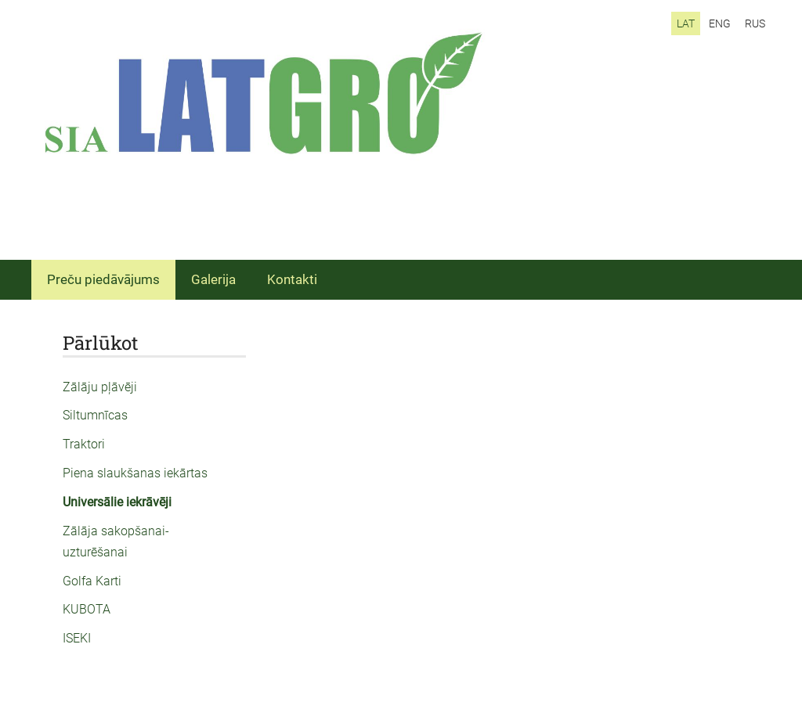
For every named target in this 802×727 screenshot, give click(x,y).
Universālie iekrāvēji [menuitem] (117, 502)
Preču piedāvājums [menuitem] (103, 279)
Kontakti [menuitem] (292, 279)
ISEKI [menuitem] (77, 638)
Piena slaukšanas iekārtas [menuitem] (135, 473)
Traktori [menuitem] (84, 444)
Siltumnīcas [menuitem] (95, 415)
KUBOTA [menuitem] (86, 609)
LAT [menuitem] (686, 23)
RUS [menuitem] (755, 23)
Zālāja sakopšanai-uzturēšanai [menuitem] (116, 542)
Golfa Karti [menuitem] (92, 581)
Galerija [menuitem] (213, 279)
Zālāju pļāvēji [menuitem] (100, 387)
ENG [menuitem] (720, 23)
